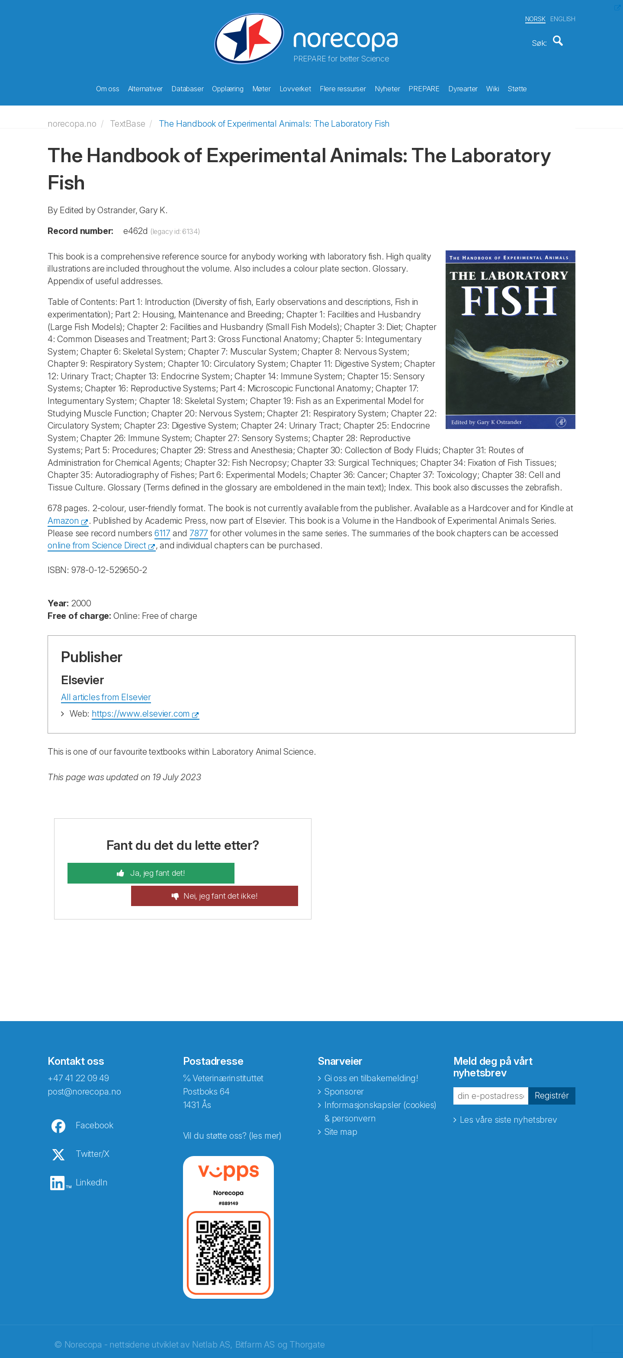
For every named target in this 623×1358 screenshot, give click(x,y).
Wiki (492, 87)
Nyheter (387, 87)
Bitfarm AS (255, 1316)
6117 (162, 527)
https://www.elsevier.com (141, 707)
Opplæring (227, 87)
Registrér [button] (552, 1067)
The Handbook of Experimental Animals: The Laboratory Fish (274, 117)
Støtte (517, 87)
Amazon (63, 514)
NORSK (535, 16)
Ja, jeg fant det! (129, 867)
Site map (340, 1103)
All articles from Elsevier (106, 691)
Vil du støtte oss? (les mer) (232, 1107)
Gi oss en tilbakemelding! (371, 1049)
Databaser (187, 87)
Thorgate (306, 1316)
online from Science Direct (97, 539)
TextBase (127, 117)
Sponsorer (344, 1063)
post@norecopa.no (84, 1063)
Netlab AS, (212, 1316)
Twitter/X (92, 1125)
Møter (261, 87)
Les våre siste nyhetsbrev (508, 1091)
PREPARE (424, 87)
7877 (198, 527)
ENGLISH (562, 16)
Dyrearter (463, 87)
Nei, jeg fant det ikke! (249, 867)
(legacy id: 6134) (175, 225)
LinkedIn (92, 1154)
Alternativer (145, 87)
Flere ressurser (343, 87)
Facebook (94, 1097)
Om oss (107, 87)
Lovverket (295, 87)
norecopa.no (72, 117)
